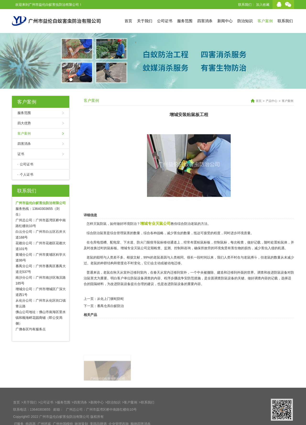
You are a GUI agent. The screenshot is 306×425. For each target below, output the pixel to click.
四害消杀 (205, 21)
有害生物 (234, 257)
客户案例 (265, 21)
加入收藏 (262, 4)
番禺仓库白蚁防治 (110, 315)
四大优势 (24, 123)
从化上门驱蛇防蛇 (110, 308)
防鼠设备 (280, 281)
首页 (128, 21)
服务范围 (184, 21)
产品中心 (271, 101)
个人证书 (26, 174)
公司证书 (164, 21)
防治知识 (245, 21)
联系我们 (244, 4)
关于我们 (144, 21)
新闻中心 (225, 21)
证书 (20, 154)
